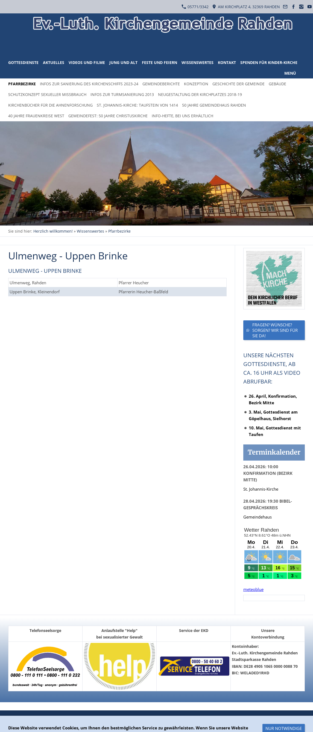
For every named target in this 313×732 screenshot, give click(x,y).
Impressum (87, 718)
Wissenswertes (90, 231)
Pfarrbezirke (119, 231)
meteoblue (253, 589)
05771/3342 (195, 6)
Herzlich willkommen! (53, 231)
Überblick (17, 718)
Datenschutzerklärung (51, 718)
